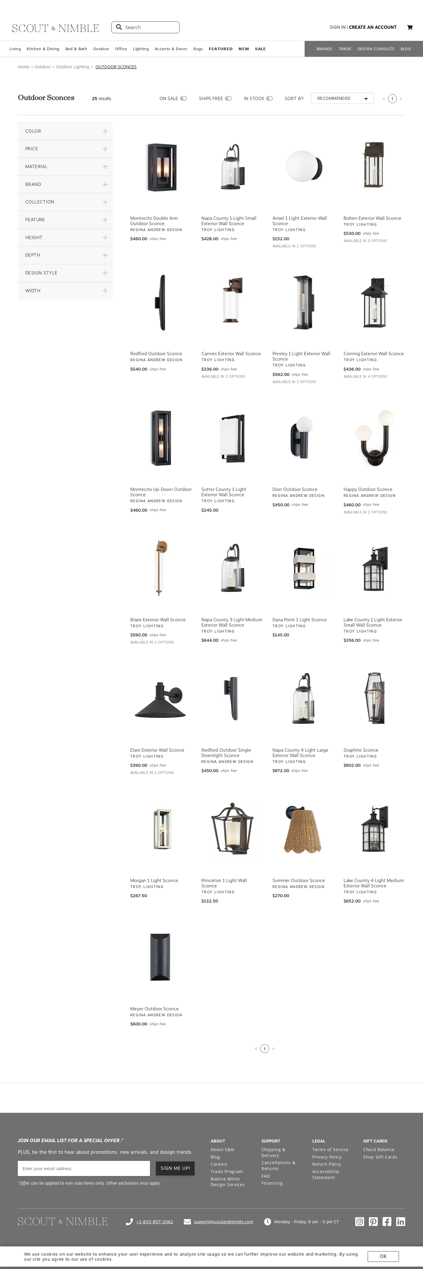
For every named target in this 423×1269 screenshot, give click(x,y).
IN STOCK (254, 98)
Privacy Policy (327, 1157)
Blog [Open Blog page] (215, 1157)
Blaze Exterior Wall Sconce (158, 619)
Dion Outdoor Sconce (294, 489)
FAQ (265, 1176)
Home (23, 66)
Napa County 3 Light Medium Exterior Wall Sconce (231, 622)
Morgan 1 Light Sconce (154, 880)
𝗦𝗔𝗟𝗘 (260, 49)
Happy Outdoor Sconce (368, 489)
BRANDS (325, 49)
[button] (410, 27)
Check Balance (379, 1149)
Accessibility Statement (325, 1174)
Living (15, 49)
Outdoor (101, 49)
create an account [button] (373, 27)
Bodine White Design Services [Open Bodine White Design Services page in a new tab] (228, 1182)
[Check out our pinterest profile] (373, 1222)
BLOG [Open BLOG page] (406, 49)
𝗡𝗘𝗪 (244, 49)
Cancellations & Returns (278, 1165)
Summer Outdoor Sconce (298, 880)
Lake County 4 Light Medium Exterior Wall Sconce (374, 883)
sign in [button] (338, 27)
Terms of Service (330, 1149)
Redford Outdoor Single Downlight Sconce (226, 753)
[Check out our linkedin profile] (400, 1222)
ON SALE (168, 98)
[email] (84, 1168)
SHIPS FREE (211, 98)
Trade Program (227, 1171)
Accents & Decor (171, 49)
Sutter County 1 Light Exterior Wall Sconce (223, 492)
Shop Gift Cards (380, 1157)
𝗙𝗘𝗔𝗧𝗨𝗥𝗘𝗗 (221, 49)
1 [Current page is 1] (392, 98)
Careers (219, 1164)
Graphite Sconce (361, 750)
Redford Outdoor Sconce (156, 353)
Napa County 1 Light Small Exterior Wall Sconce (228, 221)
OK (383, 1256)
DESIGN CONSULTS (376, 49)
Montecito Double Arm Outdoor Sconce (154, 221)
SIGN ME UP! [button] (176, 1168)
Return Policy (326, 1164)
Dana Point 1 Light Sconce (299, 619)
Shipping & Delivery (273, 1152)
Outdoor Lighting (72, 66)
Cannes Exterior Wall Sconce (231, 353)
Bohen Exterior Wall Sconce (372, 218)
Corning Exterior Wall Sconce (374, 353)
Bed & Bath (76, 49)
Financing (272, 1183)
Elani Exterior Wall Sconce (157, 750)
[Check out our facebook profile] (387, 1222)
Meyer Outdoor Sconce (154, 1009)
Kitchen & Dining (43, 49)
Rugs (198, 49)
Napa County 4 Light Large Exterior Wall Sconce (300, 753)
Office (121, 49)
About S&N (222, 1149)
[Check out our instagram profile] (359, 1222)
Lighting (141, 49)
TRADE (345, 49)
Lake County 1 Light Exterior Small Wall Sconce (373, 622)
